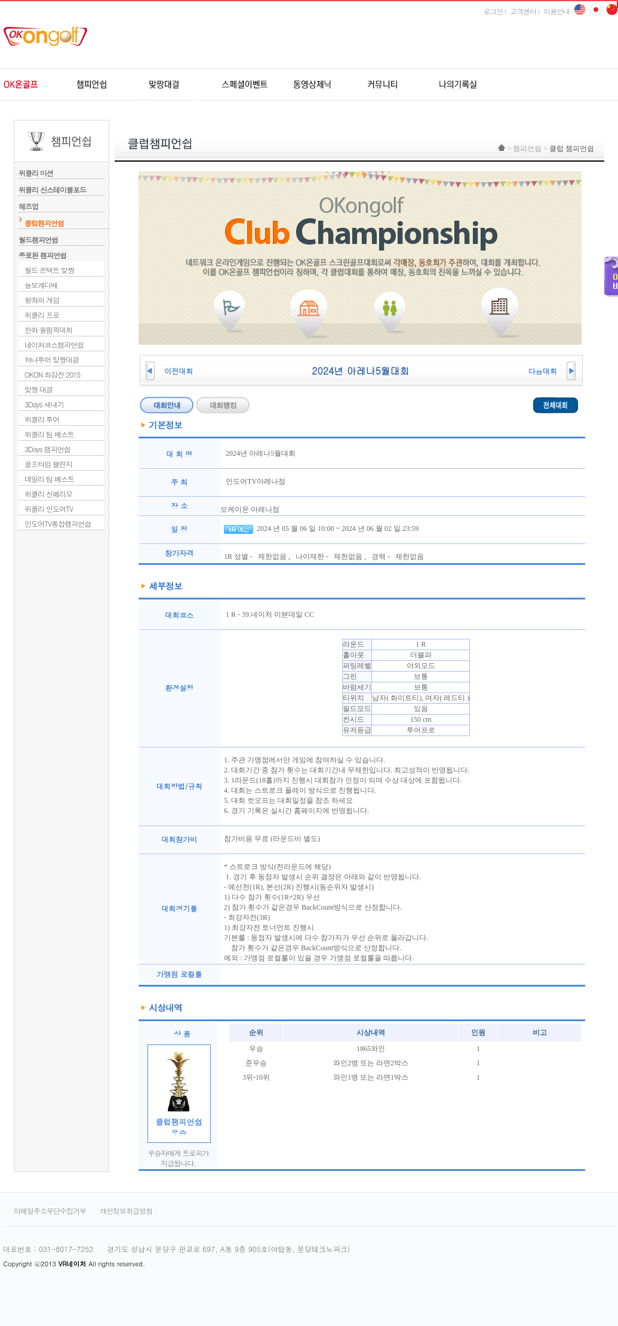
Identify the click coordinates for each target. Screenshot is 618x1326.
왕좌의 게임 (41, 300)
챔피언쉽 (106, 84)
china (596, 10)
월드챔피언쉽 (38, 239)
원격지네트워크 (174, 84)
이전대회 (178, 371)
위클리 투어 (41, 419)
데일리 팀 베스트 (49, 479)
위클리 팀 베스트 (49, 434)
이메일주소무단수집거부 (50, 1211)
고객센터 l (524, 11)
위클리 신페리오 (48, 494)
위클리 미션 (61, 170)
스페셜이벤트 (243, 84)
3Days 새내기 (44, 404)
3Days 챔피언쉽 (47, 449)
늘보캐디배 (40, 285)
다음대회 (542, 371)
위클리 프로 (41, 315)
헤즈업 (61, 203)
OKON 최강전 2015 (52, 374)
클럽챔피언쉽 (44, 223)
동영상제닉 (312, 84)
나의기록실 (449, 84)
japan (612, 10)
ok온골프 (49, 36)
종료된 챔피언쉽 (42, 255)
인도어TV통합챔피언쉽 (57, 523)
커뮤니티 (380, 84)
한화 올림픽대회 (48, 329)
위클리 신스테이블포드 (61, 186)
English (580, 10)
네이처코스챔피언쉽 (54, 344)
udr (537, 84)
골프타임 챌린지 (48, 464)
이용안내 (556, 11)
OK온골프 (37, 84)
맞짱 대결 (38, 389)
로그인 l (494, 11)
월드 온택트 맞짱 (49, 270)
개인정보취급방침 (126, 1211)
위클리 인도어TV (48, 508)
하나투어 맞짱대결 (51, 359)
